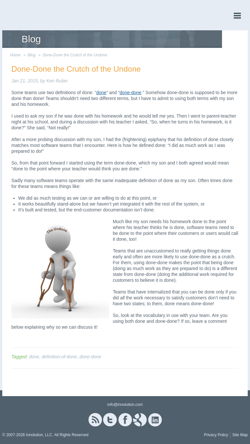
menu (237, 16)
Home (15, 55)
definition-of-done (59, 356)
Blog (31, 55)
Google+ (140, 419)
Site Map (240, 435)
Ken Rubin (56, 80)
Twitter (110, 419)
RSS (95, 419)
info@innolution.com (125, 404)
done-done (130, 92)
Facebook (125, 419)
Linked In (155, 419)
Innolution (26, 15)
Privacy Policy (216, 435)
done (101, 92)
